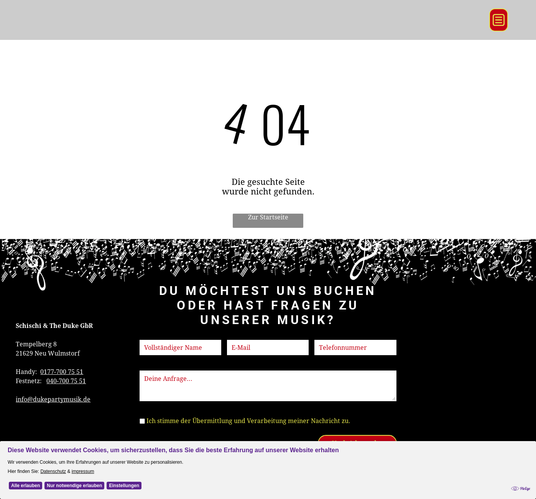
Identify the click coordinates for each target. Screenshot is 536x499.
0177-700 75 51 (61, 371)
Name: (149, 335)
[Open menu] (498, 19)
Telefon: (326, 335)
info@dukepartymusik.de (53, 399)
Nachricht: (155, 365)
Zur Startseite (268, 217)
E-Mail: (237, 335)
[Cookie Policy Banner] (268, 470)
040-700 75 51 (66, 381)
